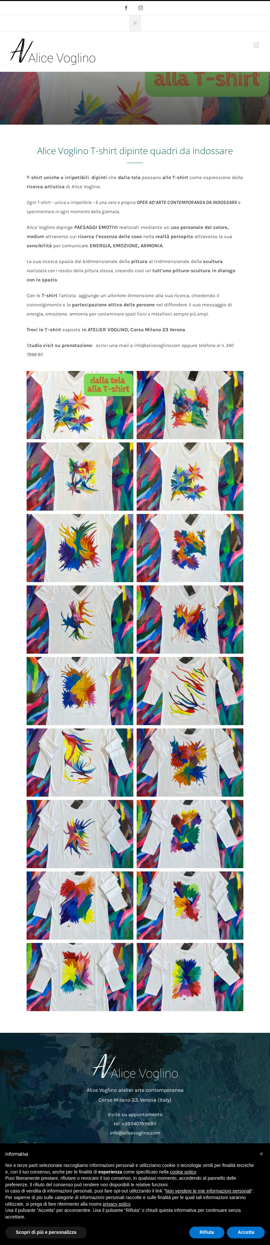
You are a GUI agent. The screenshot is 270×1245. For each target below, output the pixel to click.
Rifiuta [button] (207, 1232)
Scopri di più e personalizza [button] (46, 1232)
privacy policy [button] (116, 1204)
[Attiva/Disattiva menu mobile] (256, 45)
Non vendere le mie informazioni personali (208, 1191)
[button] (261, 1154)
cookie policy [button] (183, 1171)
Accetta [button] (245, 1232)
